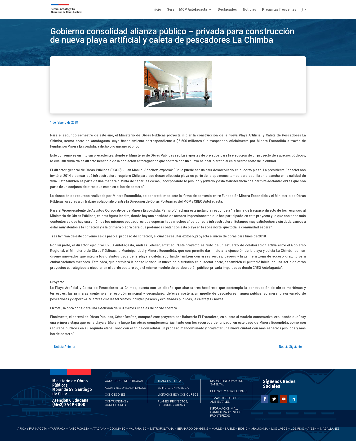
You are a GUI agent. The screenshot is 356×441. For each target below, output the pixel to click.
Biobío (243, 428)
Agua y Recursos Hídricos (125, 387)
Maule (217, 428)
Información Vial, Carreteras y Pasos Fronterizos (225, 412)
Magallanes (329, 428)
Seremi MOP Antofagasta (187, 9)
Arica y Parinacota (32, 428)
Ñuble (230, 428)
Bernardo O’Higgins (192, 428)
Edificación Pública (173, 387)
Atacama (99, 428)
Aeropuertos (237, 391)
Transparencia (169, 381)
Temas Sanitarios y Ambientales (225, 399)
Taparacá (57, 428)
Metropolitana (162, 428)
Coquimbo (117, 428)
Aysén (311, 428)
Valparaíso (138, 428)
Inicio (156, 9)
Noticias (249, 9)
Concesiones (115, 394)
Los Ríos (297, 428)
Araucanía (259, 428)
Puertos (216, 391)
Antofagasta (79, 428)
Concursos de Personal (124, 381)
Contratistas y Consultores (116, 403)
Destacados (227, 9)
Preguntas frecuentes (279, 9)
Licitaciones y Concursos (178, 394)
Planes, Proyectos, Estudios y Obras (173, 403)
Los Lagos (279, 428)
